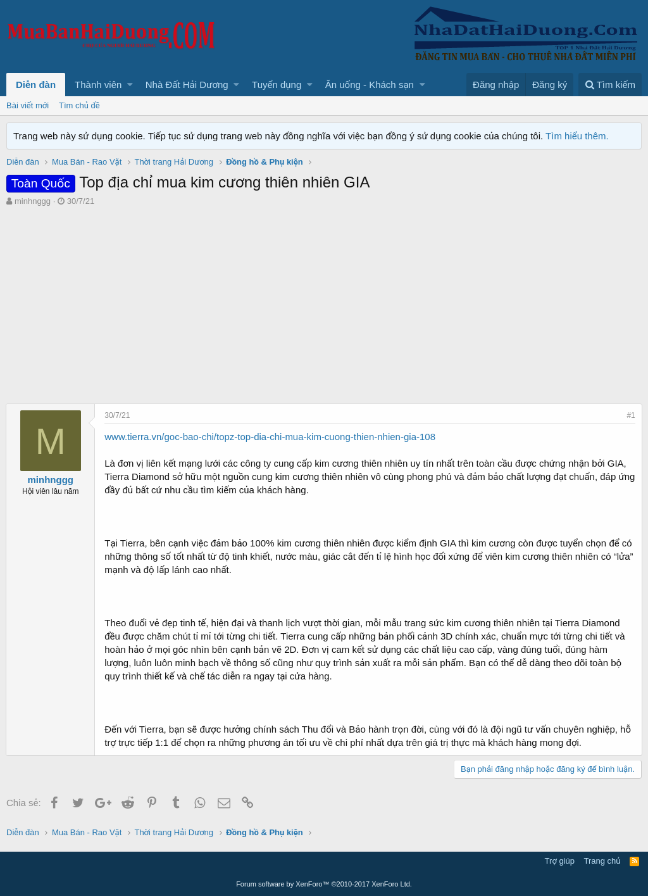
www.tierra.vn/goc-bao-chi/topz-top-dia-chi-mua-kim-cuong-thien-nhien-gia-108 (270, 436)
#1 (630, 415)
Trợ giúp (560, 861)
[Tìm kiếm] (610, 84)
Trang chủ (602, 861)
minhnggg (33, 201)
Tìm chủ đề (79, 105)
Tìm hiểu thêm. (577, 135)
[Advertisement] (324, 302)
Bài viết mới (27, 105)
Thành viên (98, 84)
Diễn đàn (36, 84)
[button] (130, 84)
